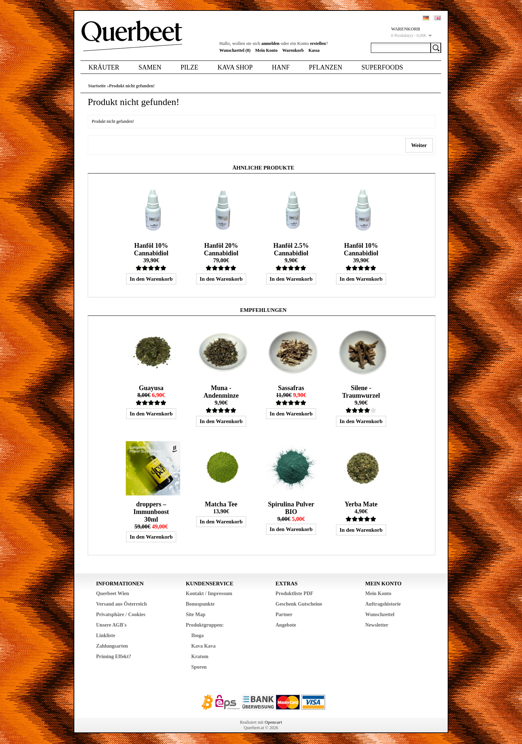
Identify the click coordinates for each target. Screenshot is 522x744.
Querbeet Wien (112, 593)
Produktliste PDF (294, 593)
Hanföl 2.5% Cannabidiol (291, 249)
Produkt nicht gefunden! (132, 85)
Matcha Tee (221, 504)
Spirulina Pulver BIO (291, 508)
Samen (149, 67)
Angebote (286, 625)
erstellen (318, 43)
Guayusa (151, 388)
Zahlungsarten (112, 646)
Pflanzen (325, 67)
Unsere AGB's (111, 625)
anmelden (270, 43)
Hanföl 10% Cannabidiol (151, 249)
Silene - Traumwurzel (361, 391)
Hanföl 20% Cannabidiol (221, 249)
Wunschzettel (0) (234, 50)
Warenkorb (293, 50)
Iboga (197, 635)
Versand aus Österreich (121, 604)
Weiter (419, 145)
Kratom (199, 656)
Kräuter (103, 67)
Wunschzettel (380, 614)
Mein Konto (266, 50)
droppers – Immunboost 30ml (151, 512)
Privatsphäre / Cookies (120, 614)
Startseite (97, 85)
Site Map (196, 614)
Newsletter (377, 625)
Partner (284, 614)
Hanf (281, 67)
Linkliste (105, 635)
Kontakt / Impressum (209, 593)
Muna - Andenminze (221, 391)
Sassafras (291, 388)
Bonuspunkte (200, 604)
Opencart (273, 722)
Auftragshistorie (383, 604)
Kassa (314, 50)
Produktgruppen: (205, 625)
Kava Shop (235, 67)
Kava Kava (203, 646)
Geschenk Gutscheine (299, 604)
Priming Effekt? (113, 656)
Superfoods (382, 67)
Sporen (199, 667)
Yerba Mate (361, 504)
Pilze (189, 67)
